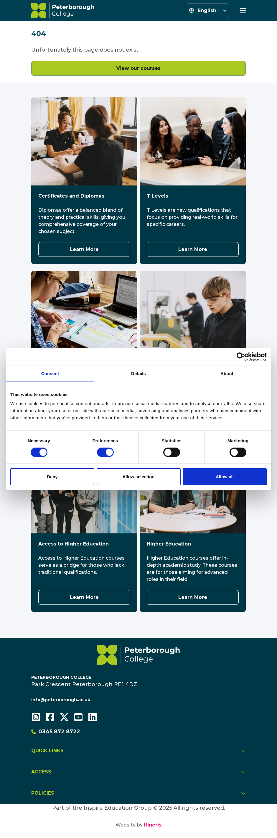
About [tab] (226, 373)
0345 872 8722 (55, 731)
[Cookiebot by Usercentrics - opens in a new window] (241, 356)
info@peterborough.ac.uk (60, 699)
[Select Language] (207, 10)
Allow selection (138, 476)
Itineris (152, 825)
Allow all (225, 476)
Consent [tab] (50, 373)
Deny (52, 476)
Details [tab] (138, 373)
